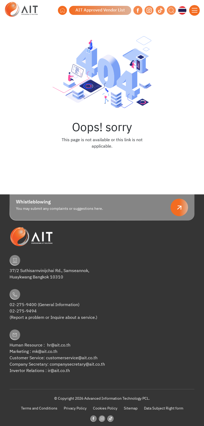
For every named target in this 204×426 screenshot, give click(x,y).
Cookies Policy (105, 408)
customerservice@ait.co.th (71, 358)
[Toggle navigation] (194, 10)
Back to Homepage (102, 157)
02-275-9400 (23, 304)
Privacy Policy (75, 408)
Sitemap (131, 408)
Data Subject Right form (163, 408)
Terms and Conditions (39, 408)
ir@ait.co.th (59, 370)
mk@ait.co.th (44, 351)
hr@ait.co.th (58, 345)
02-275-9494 (23, 311)
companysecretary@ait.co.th (77, 364)
